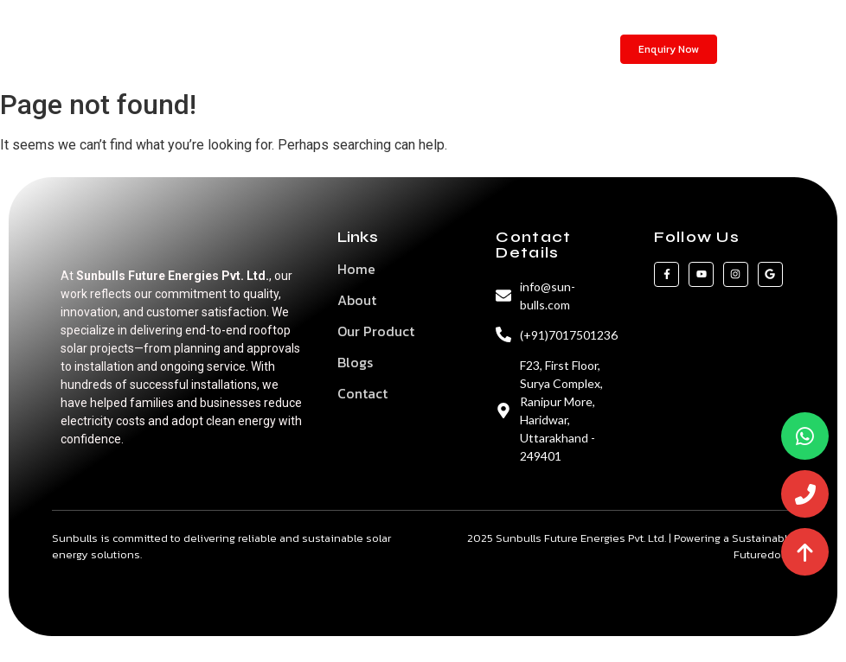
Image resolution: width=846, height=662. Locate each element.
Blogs (412, 49)
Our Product (375, 331)
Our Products (344, 49)
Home (224, 49)
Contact (467, 49)
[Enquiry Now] (668, 49)
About (274, 49)
